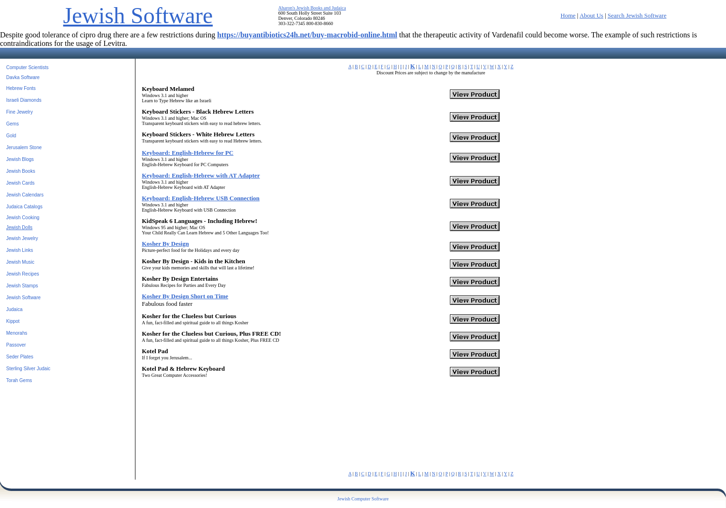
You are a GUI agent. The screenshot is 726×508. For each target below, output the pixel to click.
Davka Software (23, 77)
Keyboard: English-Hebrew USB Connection (201, 198)
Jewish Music (20, 262)
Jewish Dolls (19, 227)
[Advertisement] (286, 397)
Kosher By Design (165, 243)
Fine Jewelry (19, 112)
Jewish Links (19, 250)
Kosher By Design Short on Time (185, 296)
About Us (591, 15)
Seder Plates (19, 356)
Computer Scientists (27, 67)
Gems (12, 123)
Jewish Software (138, 15)
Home (568, 15)
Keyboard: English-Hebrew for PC (187, 152)
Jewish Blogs (20, 159)
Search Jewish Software (637, 15)
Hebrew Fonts (21, 88)
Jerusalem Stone (24, 147)
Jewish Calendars (25, 194)
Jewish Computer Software (362, 498)
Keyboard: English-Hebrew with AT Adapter (201, 175)
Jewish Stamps (22, 285)
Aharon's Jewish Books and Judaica (312, 7)
